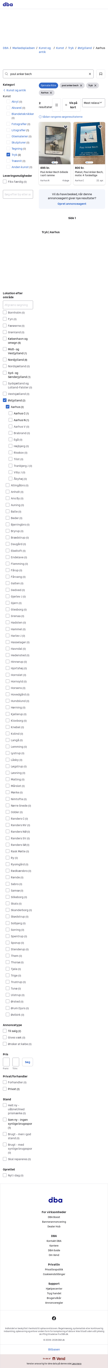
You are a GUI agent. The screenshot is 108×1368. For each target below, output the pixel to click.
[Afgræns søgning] (18, 305)
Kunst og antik (45, 50)
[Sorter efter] (93, 103)
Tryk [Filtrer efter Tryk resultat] (16, 155)
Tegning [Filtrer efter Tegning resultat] (19, 148)
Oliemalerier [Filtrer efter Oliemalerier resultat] (22, 136)
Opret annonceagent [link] (72, 204)
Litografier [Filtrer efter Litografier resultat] (20, 130)
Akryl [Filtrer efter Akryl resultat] (17, 101)
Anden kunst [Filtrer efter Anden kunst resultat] (22, 167)
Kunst (60, 48)
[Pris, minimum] (6, 1062)
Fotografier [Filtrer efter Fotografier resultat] (21, 124)
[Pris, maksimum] (15, 1062)
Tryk (71, 48)
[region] (54, 143)
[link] (14, 90)
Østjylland (85, 48)
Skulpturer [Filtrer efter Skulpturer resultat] (20, 142)
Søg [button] (27, 1062)
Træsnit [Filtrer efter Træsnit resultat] (18, 161)
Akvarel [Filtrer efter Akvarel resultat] (18, 108)
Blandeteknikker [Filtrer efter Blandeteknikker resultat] (22, 116)
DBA (5, 48)
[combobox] (48, 74)
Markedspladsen (23, 48)
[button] (100, 74)
